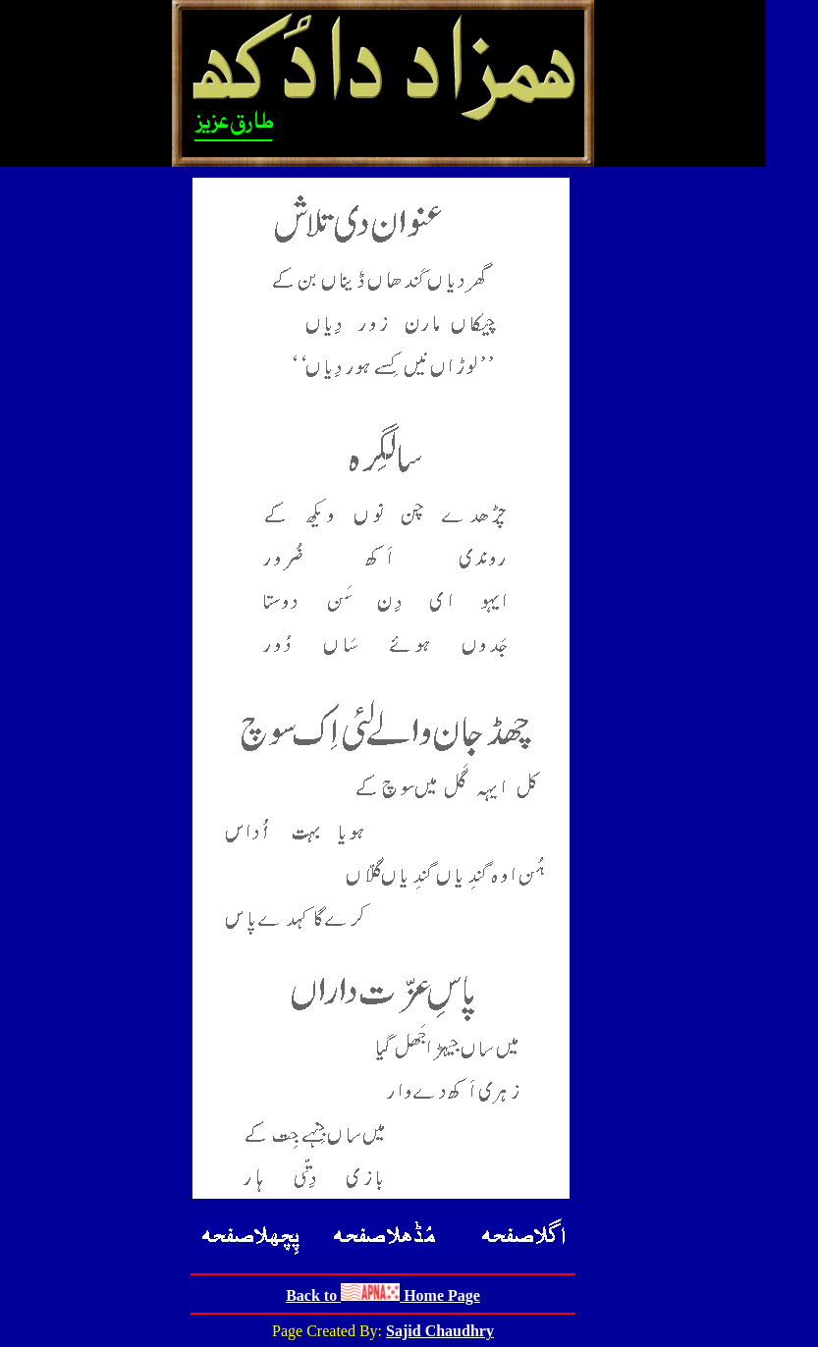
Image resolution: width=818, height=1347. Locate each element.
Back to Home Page (383, 1295)
